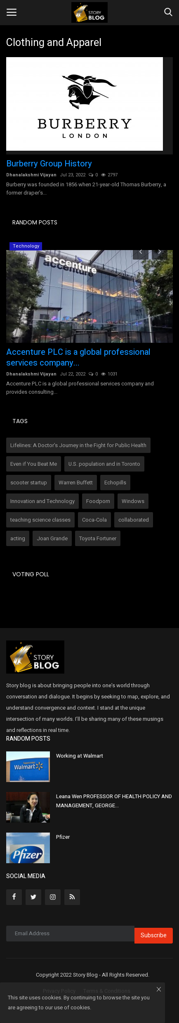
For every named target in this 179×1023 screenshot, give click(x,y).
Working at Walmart (79, 756)
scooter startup (28, 482)
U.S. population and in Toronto (104, 464)
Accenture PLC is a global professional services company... (78, 357)
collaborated (133, 520)
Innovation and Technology (42, 501)
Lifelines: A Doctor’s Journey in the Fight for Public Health (78, 445)
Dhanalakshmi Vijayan (31, 174)
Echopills (115, 482)
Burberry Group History (49, 164)
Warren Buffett (76, 482)
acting (17, 538)
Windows (133, 501)
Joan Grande (52, 538)
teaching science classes (40, 520)
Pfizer (63, 837)
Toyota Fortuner (97, 538)
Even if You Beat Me (33, 464)
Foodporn (98, 501)
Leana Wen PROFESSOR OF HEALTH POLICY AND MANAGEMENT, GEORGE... (114, 800)
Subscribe (154, 935)
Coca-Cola (94, 520)
